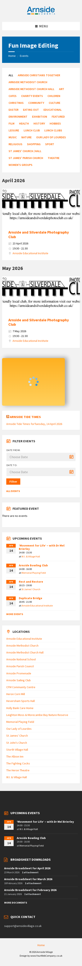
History (39, 123)
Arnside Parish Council (20, 666)
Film (11, 123)
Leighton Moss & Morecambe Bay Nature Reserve (37, 715)
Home (12, 56)
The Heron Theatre (17, 770)
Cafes (13, 96)
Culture (54, 103)
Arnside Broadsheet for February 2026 (30, 890)
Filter (13, 481)
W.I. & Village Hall (31, 556)
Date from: (13, 450)
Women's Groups (20, 165)
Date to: (11, 465)
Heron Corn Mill (15, 694)
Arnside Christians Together (39, 75)
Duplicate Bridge (30, 598)
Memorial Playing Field (34, 572)
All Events (13, 491)
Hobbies (55, 123)
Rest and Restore (31, 581)
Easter (13, 110)
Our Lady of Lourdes (51, 137)
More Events (14, 614)
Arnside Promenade (18, 673)
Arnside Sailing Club (18, 680)
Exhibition (39, 116)
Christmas (16, 103)
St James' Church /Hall (25, 151)
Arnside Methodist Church (28, 82)
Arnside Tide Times (25, 417)
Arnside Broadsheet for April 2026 (27, 868)
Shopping (34, 144)
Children (53, 96)
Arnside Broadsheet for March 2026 (28, 879)
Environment (18, 116)
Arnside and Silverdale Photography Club (38, 234)
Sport (49, 144)
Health (24, 123)
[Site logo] (41, 14)
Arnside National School (21, 659)
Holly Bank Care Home (19, 708)
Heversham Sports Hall (20, 701)
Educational (53, 110)
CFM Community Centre (20, 687)
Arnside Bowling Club (33, 565)
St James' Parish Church (26, 158)
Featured (58, 116)
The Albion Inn (14, 756)
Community (36, 103)
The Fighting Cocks (18, 763)
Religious (15, 144)
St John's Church (16, 743)
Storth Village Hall (17, 749)
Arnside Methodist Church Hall (31, 89)
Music (13, 137)
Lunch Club (32, 130)
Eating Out (31, 110)
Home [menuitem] (41, 945)
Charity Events (32, 96)
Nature (26, 137)
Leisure (14, 130)
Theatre (53, 158)
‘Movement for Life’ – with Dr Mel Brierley (41, 547)
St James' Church (31, 589)
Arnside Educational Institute (30, 253)
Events (24, 56)
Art (61, 89)
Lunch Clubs (53, 130)
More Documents (15, 902)
